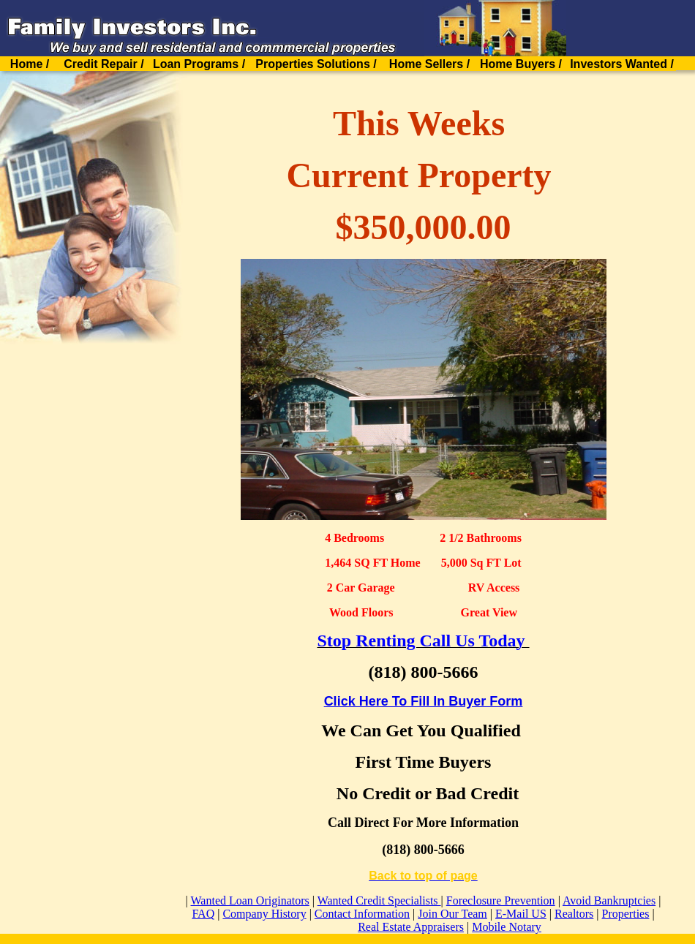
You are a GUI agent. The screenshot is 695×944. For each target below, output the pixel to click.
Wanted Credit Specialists (379, 900)
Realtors (574, 913)
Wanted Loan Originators (250, 900)
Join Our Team (452, 913)
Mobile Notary (506, 927)
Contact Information (362, 913)
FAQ (203, 913)
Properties (626, 913)
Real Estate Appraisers (411, 927)
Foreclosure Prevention (500, 900)
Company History (264, 913)
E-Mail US (520, 913)
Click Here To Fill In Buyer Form (423, 701)
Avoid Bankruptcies (609, 900)
